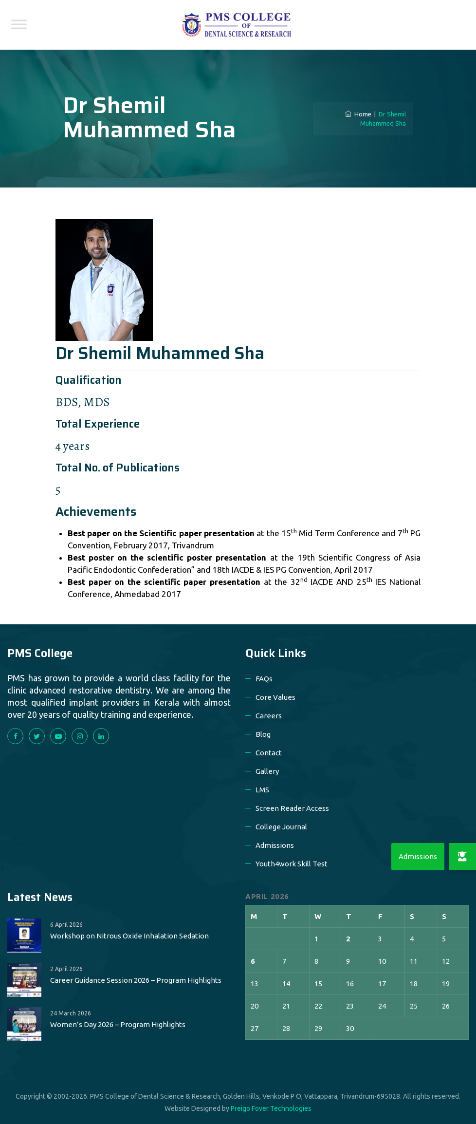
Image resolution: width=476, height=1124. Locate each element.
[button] (462, 856)
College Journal (281, 827)
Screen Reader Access (292, 808)
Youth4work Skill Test (292, 864)
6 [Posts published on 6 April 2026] (253, 961)
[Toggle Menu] (19, 24)
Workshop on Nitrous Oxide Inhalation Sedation (129, 936)
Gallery (267, 771)
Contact (269, 753)
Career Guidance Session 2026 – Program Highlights (135, 980)
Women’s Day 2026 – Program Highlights (117, 1024)
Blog (263, 734)
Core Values (275, 697)
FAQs (264, 678)
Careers (269, 716)
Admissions (275, 845)
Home (358, 114)
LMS (262, 790)
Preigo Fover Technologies (271, 1108)
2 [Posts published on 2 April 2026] (348, 939)
